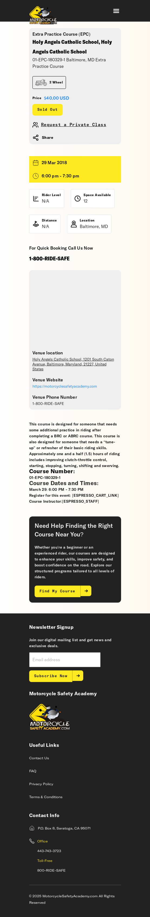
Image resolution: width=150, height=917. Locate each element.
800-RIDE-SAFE (51, 870)
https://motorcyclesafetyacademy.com (64, 386)
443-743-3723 (49, 851)
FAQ (32, 771)
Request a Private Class (73, 124)
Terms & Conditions (45, 797)
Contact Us (39, 758)
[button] (116, 11)
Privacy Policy (41, 784)
